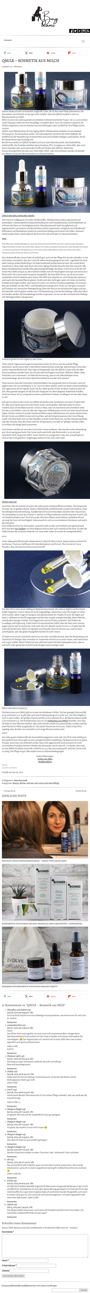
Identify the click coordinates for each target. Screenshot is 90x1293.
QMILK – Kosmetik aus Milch (30, 60)
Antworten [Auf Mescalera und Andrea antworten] (12, 1022)
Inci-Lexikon (20, 529)
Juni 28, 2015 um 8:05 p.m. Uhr (20, 1092)
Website (5, 1271)
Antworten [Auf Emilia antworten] (12, 1202)
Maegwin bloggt (14, 1109)
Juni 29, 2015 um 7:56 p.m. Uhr (20, 1137)
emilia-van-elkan (45, 759)
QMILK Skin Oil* (9, 502)
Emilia (10, 1181)
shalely (10, 1071)
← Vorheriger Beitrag (8, 791)
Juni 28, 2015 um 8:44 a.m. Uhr (20, 1074)
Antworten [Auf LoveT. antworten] (12, 1106)
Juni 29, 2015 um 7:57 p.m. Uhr (20, 1150)
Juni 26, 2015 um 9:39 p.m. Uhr (20, 1013)
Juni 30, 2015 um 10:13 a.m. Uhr (20, 1162)
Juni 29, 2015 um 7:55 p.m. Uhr (20, 1112)
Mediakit (15, 1286)
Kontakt (22, 1286)
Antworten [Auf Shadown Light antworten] (12, 1069)
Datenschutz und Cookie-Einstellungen (41, 1286)
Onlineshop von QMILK (58, 721)
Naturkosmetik (20, 780)
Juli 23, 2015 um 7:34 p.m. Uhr (20, 1207)
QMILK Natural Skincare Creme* (18, 216)
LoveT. (10, 1090)
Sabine (10, 1204)
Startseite (8, 40)
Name (5, 1260)
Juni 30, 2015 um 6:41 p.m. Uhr (20, 1183)
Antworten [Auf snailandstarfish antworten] (12, 1053)
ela (8, 1159)
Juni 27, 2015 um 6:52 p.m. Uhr (20, 1059)
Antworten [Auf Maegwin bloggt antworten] (12, 1119)
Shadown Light (13, 1056)
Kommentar (8, 1232)
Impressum (6, 1286)
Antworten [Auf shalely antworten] (12, 1087)
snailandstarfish (14, 1025)
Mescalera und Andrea (17, 1010)
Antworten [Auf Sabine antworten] (12, 1217)
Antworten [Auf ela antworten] (12, 1178)
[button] (13, 53)
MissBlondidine (45, 762)
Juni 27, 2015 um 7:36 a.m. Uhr (20, 1028)
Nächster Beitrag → (82, 791)
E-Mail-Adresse (9, 1266)
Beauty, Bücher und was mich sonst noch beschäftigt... (36, 783)
